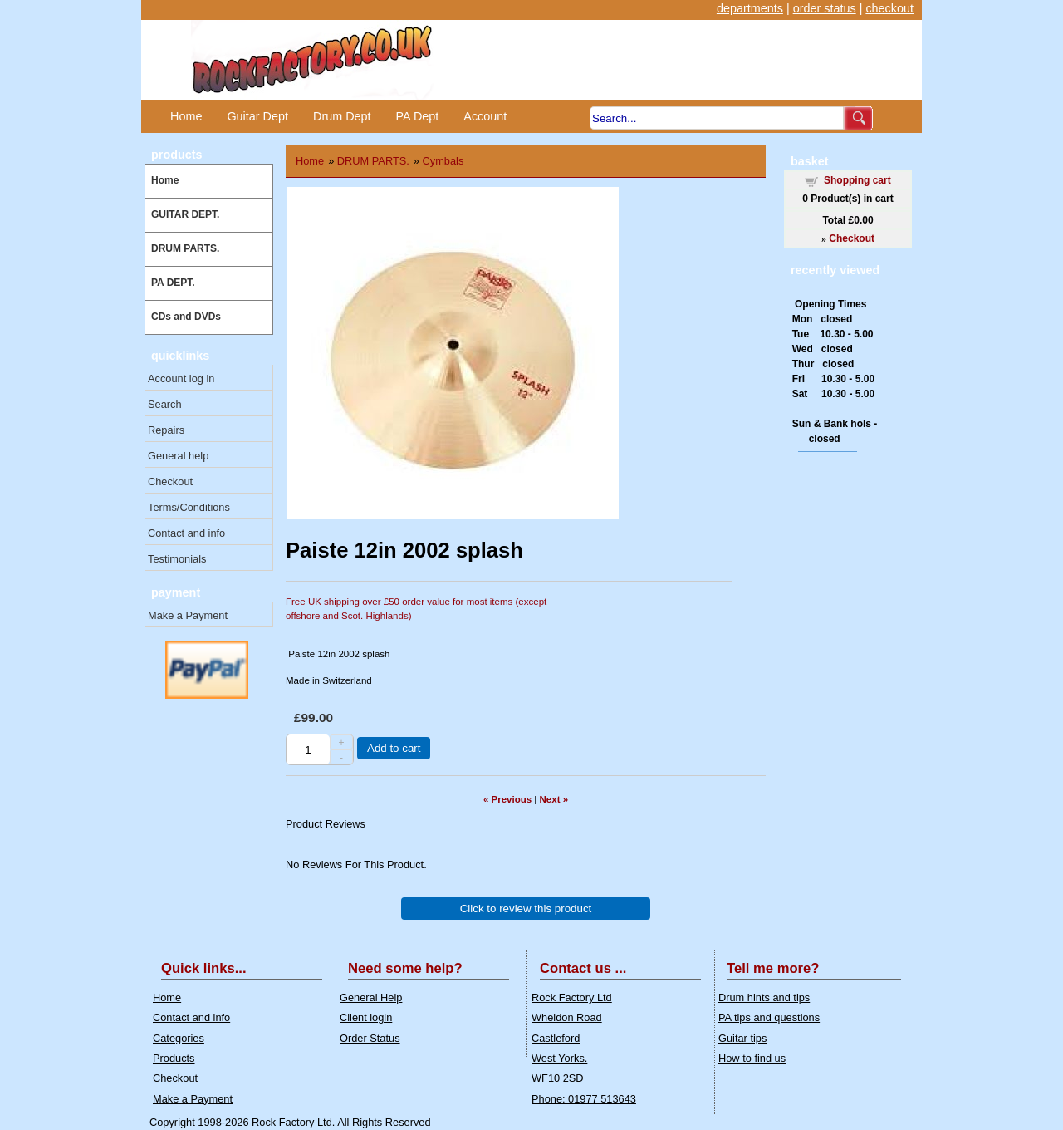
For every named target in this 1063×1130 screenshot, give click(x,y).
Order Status (370, 1038)
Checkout (170, 481)
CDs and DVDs (186, 316)
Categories (178, 1038)
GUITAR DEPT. (185, 214)
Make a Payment (188, 615)
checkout (889, 8)
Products (174, 1058)
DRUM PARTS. (185, 248)
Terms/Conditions (189, 507)
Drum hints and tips (764, 997)
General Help (371, 997)
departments (750, 8)
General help (178, 456)
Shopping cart (857, 180)
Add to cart (393, 748)
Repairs (166, 430)
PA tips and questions (769, 1017)
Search (165, 404)
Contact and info (186, 533)
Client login (366, 1017)
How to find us (752, 1058)
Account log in (181, 378)
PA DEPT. (173, 282)
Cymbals (443, 161)
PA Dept (417, 116)
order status (824, 8)
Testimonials (177, 559)
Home (186, 116)
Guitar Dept (257, 116)
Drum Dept (342, 116)
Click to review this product (526, 908)
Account (485, 116)
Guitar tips (742, 1038)
